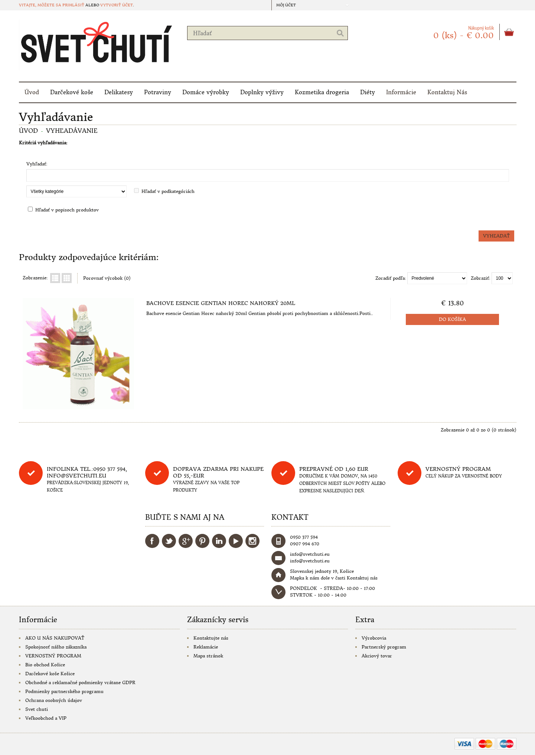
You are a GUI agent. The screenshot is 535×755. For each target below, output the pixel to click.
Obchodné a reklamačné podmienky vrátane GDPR (80, 682)
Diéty (367, 92)
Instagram (252, 541)
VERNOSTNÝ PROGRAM (53, 656)
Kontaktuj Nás (447, 92)
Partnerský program (384, 647)
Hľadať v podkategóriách (168, 191)
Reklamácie (205, 647)
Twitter (169, 541)
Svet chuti (36, 709)
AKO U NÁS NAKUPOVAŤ (54, 638)
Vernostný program (458, 469)
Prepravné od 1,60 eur (333, 469)
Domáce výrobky (205, 92)
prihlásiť (73, 5)
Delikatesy (118, 92)
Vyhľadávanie (72, 130)
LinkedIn (219, 541)
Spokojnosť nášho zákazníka (56, 647)
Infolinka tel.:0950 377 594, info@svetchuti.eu (87, 472)
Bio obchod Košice (45, 664)
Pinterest (202, 541)
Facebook (152, 541)
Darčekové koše (71, 92)
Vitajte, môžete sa (40, 5)
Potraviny (157, 92)
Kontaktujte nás (210, 638)
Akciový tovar (377, 656)
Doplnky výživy (262, 92)
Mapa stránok (208, 656)
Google (186, 541)
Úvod (32, 92)
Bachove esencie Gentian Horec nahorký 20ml (220, 303)
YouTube (236, 541)
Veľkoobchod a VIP (45, 718)
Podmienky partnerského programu (64, 691)
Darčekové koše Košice (50, 673)
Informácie (401, 92)
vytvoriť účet (116, 5)
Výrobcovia (374, 638)
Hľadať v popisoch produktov (67, 210)
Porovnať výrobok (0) (107, 278)
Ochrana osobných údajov (53, 700)
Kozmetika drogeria (322, 92)
